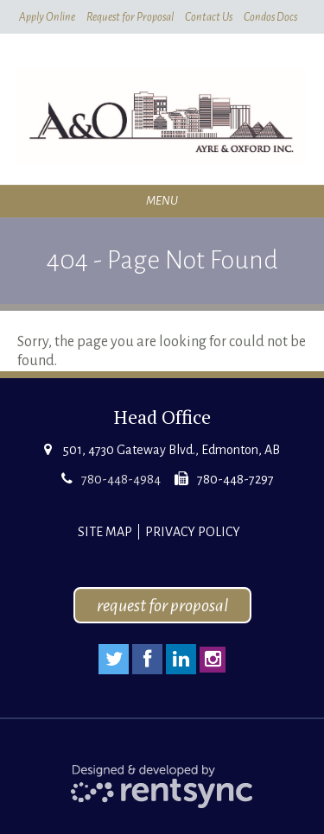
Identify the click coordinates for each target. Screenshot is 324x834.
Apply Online (47, 17)
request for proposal (162, 605)
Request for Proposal (130, 17)
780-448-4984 (121, 479)
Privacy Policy (192, 532)
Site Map (105, 532)
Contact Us (208, 17)
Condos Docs (270, 17)
